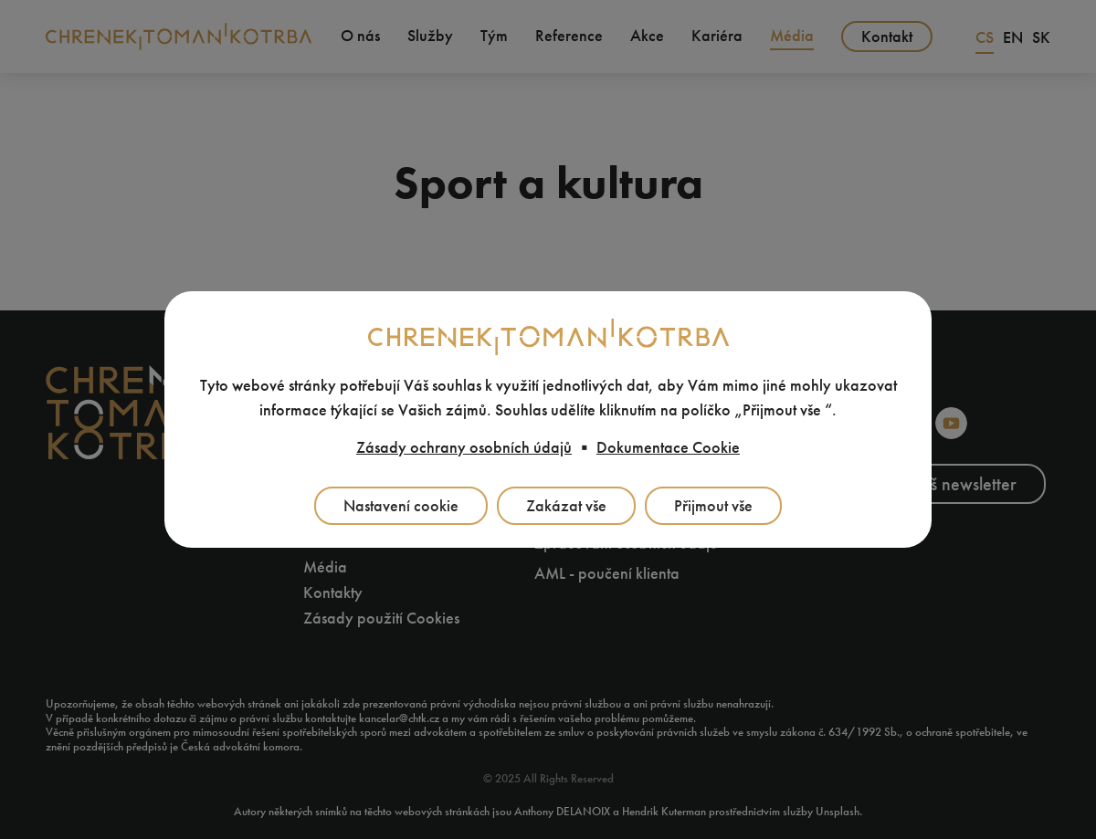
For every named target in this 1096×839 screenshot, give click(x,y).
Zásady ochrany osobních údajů (464, 447)
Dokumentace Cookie (668, 447)
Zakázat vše (566, 506)
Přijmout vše (713, 506)
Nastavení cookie (400, 506)
